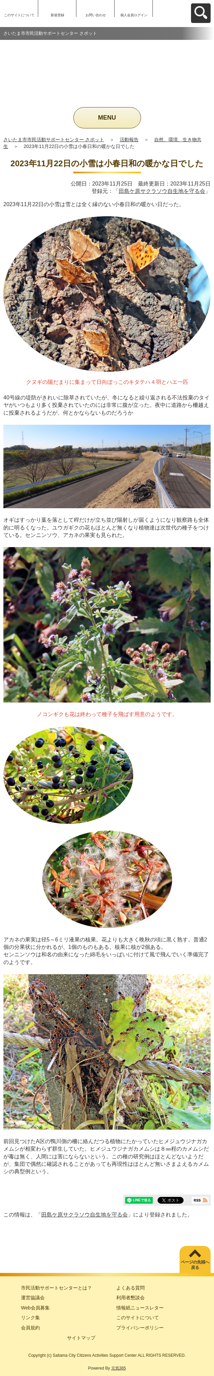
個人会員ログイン (133, 15)
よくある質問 (130, 1288)
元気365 (118, 1368)
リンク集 (30, 1317)
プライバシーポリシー (140, 1327)
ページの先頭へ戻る (195, 1265)
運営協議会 (33, 1297)
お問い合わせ (96, 15)
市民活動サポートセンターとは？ (56, 1288)
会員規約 (30, 1327)
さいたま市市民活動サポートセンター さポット (53, 139)
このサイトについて (19, 15)
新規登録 (57, 15)
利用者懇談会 (130, 1297)
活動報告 (129, 139)
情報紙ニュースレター (140, 1307)
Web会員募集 (35, 1307)
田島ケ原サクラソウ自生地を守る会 (162, 191)
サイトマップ (81, 1338)
